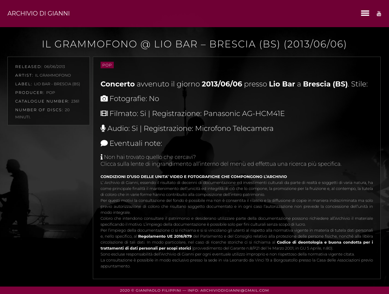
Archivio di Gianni (38, 13)
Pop (107, 65)
